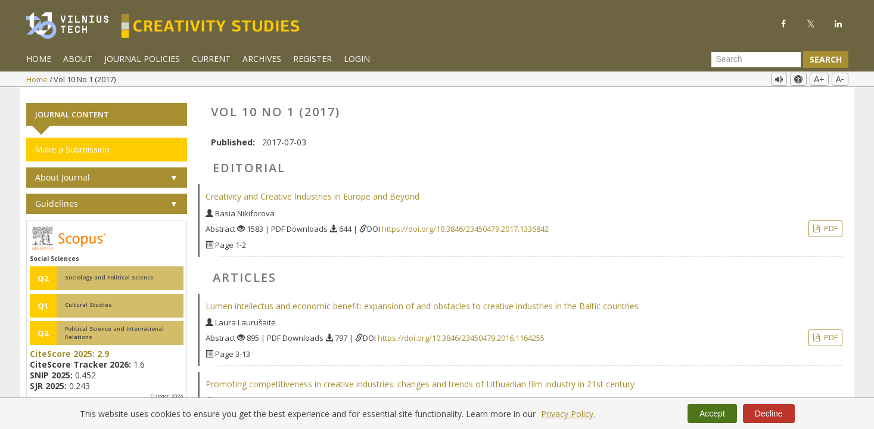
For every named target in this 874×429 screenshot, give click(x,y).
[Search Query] (756, 59)
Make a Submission (72, 144)
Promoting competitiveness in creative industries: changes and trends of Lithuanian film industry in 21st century (420, 379)
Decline (769, 413)
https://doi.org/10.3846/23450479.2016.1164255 (461, 333)
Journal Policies (142, 58)
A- (840, 79)
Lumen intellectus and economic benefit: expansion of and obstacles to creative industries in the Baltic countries (422, 300)
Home (38, 58)
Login (357, 58)
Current (211, 58)
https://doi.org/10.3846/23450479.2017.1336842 (465, 224)
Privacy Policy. (568, 413)
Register (312, 58)
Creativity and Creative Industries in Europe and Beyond (312, 191)
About (77, 58)
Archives (261, 58)
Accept (712, 413)
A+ (819, 79)
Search (826, 59)
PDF (830, 223)
